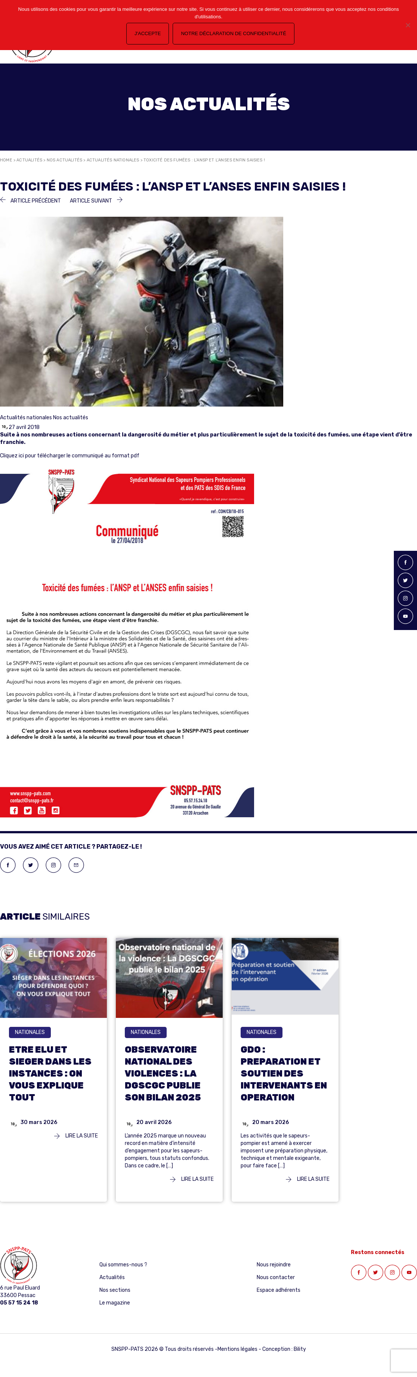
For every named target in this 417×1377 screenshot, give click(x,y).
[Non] (407, 25)
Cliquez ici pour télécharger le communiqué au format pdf (69, 456)
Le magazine (114, 1303)
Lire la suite (76, 1136)
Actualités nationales (113, 160)
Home (6, 160)
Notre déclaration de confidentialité (233, 33)
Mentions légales (237, 1349)
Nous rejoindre (274, 1265)
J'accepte (148, 33)
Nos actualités (65, 160)
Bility (300, 1349)
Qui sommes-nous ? (123, 1265)
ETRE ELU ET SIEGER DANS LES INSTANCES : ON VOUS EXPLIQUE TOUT (50, 1073)
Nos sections (114, 1290)
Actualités (29, 160)
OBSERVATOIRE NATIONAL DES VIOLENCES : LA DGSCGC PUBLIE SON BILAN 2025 (163, 1073)
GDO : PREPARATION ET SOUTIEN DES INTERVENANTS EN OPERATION (284, 1073)
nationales (30, 1032)
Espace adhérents (278, 1290)
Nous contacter (276, 1277)
